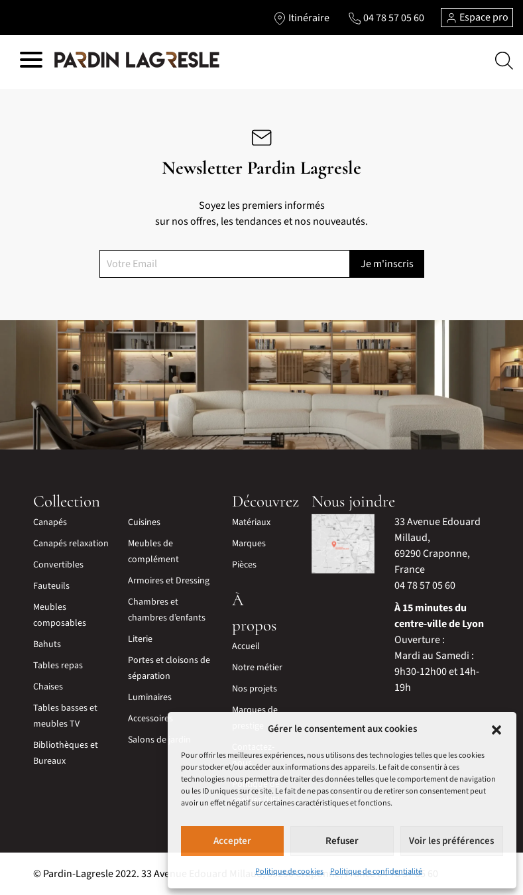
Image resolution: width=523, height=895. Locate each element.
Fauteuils (51, 586)
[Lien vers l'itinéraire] (301, 18)
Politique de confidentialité (376, 871)
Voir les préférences (451, 841)
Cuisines (144, 522)
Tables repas (58, 665)
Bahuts (47, 644)
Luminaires (150, 697)
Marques (249, 543)
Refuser (342, 841)
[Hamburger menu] (31, 62)
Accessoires (150, 718)
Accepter (232, 841)
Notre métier (257, 667)
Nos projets (254, 688)
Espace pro (476, 17)
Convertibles (58, 564)
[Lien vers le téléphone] (386, 18)
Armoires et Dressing (168, 580)
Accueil (246, 646)
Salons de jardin (159, 739)
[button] (496, 729)
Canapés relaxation (71, 543)
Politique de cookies (289, 871)
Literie (140, 639)
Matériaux (251, 522)
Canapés (50, 522)
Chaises (48, 686)
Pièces (244, 564)
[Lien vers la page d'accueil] (136, 60)
